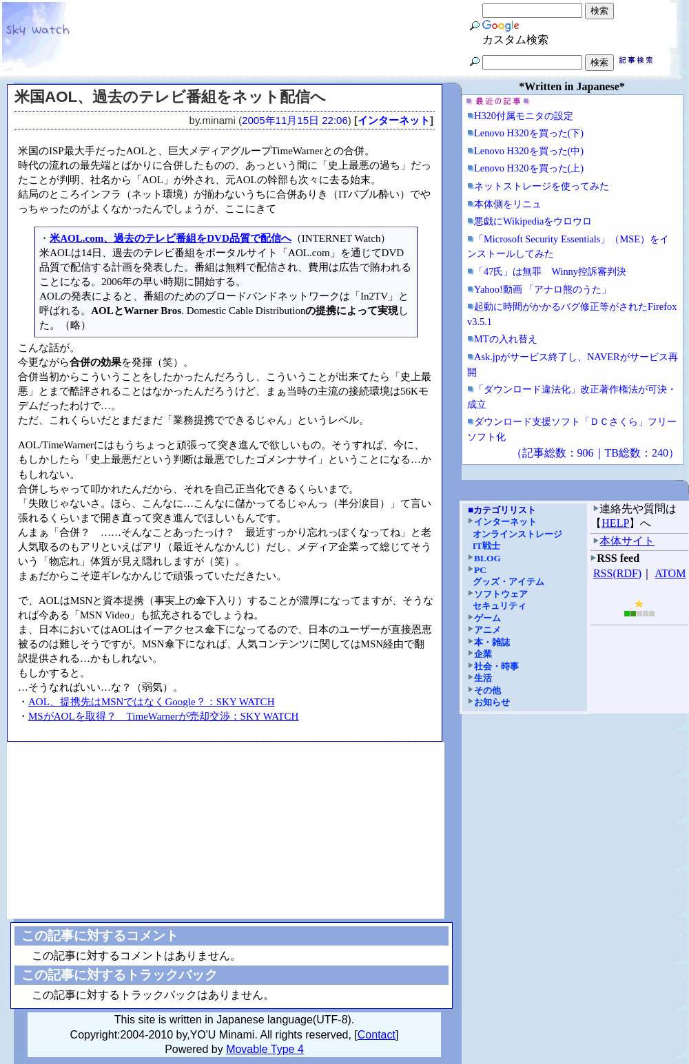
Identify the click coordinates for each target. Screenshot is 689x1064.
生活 (483, 678)
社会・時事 (496, 666)
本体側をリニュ (508, 203)
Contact (376, 1035)
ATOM (670, 573)
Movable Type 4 (265, 1049)
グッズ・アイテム (508, 581)
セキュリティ (499, 606)
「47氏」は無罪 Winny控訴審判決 (550, 271)
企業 (483, 654)
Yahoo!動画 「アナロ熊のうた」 (542, 289)
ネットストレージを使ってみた (541, 185)
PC (480, 570)
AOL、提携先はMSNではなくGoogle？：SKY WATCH (151, 701)
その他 (487, 690)
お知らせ (492, 702)
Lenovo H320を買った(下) (529, 132)
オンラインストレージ (517, 534)
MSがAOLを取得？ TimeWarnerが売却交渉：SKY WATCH (163, 716)
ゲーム (487, 618)
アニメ (487, 630)
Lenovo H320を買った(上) (529, 168)
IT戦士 (486, 546)
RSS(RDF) (617, 573)
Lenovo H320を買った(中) (529, 150)
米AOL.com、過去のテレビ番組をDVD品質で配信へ (170, 238)
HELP (615, 523)
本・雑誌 (492, 642)
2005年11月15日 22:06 (295, 120)
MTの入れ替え (505, 338)
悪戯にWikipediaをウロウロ (533, 221)
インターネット (394, 120)
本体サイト (627, 541)
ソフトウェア (501, 594)
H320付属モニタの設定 (523, 115)
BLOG (487, 558)
